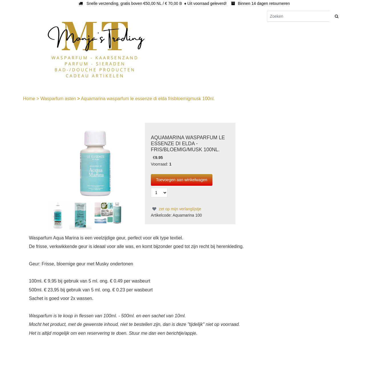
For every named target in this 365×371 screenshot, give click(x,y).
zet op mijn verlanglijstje (176, 209)
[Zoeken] (298, 16)
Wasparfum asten (58, 98)
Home (29, 98)
